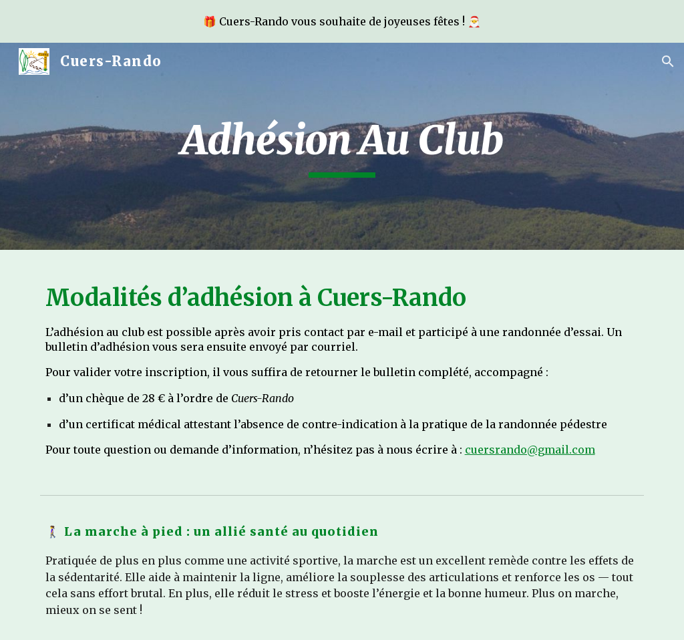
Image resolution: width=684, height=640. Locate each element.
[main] (342, 146)
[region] (342, 21)
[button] (668, 61)
